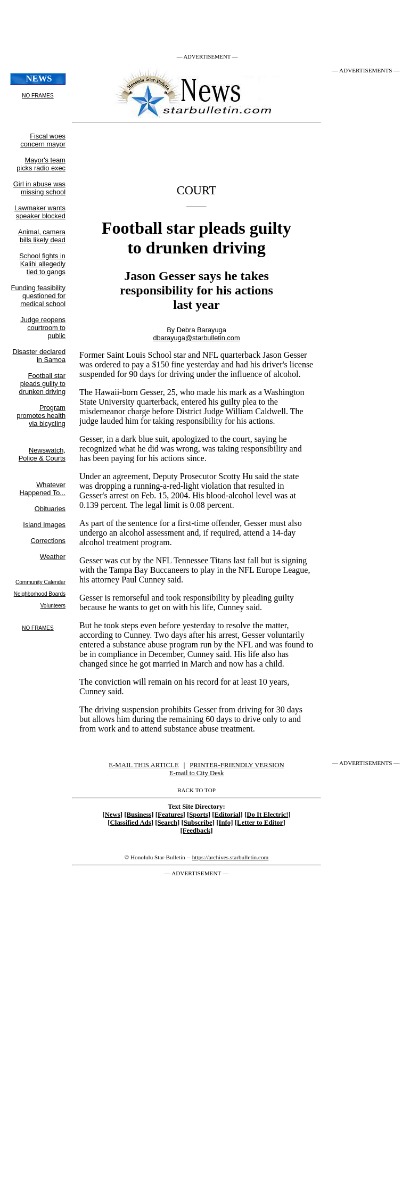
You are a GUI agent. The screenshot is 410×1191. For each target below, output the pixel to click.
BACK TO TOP (196, 790)
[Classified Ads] (130, 822)
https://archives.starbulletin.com (230, 857)
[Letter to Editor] (260, 822)
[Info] (224, 822)
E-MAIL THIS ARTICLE (143, 765)
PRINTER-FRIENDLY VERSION (237, 765)
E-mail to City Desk (196, 773)
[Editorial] (227, 814)
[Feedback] (196, 830)
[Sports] (198, 814)
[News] (112, 814)
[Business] (138, 814)
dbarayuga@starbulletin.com (196, 338)
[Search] (167, 822)
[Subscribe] (198, 822)
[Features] (170, 814)
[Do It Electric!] (267, 814)
